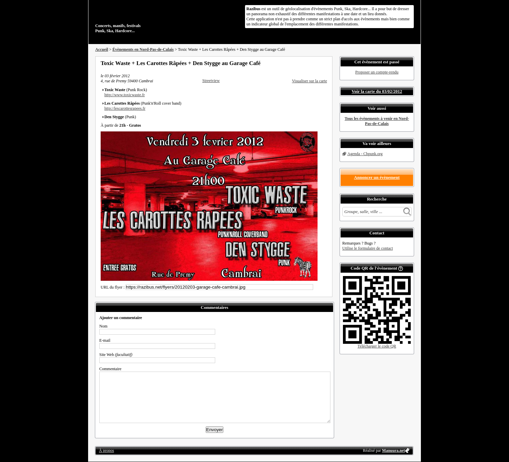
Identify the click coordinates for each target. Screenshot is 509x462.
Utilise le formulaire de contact (367, 248)
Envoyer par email (315, 63)
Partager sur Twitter (306, 63)
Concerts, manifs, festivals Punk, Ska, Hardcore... (139, 18)
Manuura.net (393, 450)
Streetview (211, 80)
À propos (106, 450)
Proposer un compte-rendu (376, 72)
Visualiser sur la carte (309, 81)
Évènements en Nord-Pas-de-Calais (143, 49)
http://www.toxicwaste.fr (124, 94)
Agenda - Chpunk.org (365, 153)
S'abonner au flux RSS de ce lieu (324, 63)
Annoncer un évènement (377, 177)
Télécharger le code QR (377, 346)
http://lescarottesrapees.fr (124, 108)
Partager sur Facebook (297, 63)
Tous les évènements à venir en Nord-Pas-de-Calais (377, 121)
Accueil (101, 49)
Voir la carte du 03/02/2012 (377, 91)
